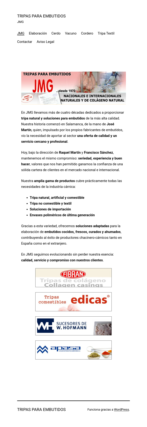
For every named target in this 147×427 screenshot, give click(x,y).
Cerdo (56, 33)
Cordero (87, 33)
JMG (20, 33)
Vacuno (71, 33)
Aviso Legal (45, 42)
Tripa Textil (106, 33)
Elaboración (38, 33)
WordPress (121, 409)
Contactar (24, 42)
